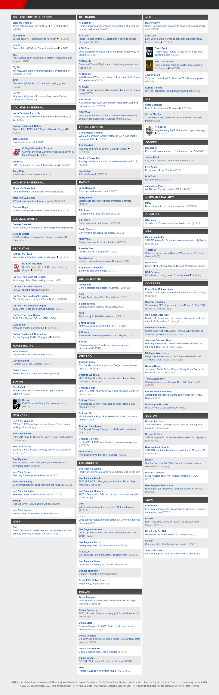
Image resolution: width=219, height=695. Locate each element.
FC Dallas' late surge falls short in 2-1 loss (101, 661)
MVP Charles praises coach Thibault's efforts (36, 210)
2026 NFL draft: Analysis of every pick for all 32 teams (41, 449)
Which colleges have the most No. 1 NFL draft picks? (40, 26)
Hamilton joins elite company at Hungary (100, 261)
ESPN (12, 4)
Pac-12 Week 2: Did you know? (161, 407)
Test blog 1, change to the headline (31, 475)
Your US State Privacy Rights (92, 686)
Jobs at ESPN (200, 682)
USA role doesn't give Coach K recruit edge (35, 165)
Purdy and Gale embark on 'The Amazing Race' (170, 151)
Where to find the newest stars (28, 328)
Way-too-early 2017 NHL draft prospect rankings (180, 130)
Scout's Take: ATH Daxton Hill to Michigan (34, 39)
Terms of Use (56, 686)
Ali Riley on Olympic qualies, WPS (163, 189)
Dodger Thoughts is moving (93, 574)
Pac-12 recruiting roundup (26, 289)
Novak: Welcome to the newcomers (31, 373)
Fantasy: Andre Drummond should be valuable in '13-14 (108, 161)
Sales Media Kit (69, 682)
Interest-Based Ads (88, 682)
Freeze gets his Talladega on (94, 251)
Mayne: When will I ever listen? (29, 354)
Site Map (187, 682)
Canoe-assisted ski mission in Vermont (99, 288)
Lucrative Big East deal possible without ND (168, 553)
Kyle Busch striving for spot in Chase (98, 454)
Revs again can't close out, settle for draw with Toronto (173, 488)
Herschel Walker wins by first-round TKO (100, 670)
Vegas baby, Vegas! (89, 583)
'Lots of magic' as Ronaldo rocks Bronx (33, 513)
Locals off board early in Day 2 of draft (99, 564)
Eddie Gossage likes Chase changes (98, 651)
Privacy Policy (70, 686)
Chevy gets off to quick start (93, 191)
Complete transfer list (24, 142)
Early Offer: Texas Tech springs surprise (33, 309)
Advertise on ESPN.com (49, 682)
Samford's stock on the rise (93, 270)
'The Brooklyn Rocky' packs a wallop (32, 504)
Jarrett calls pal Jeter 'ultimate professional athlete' (105, 201)
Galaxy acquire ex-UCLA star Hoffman (99, 545)
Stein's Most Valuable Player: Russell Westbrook (170, 266)
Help (26, 682)
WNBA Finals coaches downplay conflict (34, 201)
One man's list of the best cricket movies (166, 544)
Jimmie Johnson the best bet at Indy (98, 242)
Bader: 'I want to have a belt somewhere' (166, 206)
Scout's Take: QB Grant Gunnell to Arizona (35, 48)
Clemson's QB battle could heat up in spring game (39, 83)
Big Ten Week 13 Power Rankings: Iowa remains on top (108, 442)
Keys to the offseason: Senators (162, 108)
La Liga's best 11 (154, 179)
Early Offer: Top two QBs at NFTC (30, 318)
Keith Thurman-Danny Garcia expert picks (44, 403)
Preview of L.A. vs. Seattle (159, 170)
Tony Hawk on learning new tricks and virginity (103, 335)
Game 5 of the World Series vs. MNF (164, 534)
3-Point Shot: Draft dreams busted (30, 174)
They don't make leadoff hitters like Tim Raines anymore (174, 78)
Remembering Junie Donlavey (94, 213)
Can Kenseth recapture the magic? (97, 232)
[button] (214, 4)
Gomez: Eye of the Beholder (27, 364)
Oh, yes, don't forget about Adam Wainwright (168, 91)
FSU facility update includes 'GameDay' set (35, 299)
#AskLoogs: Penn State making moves (33, 280)
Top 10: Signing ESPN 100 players (31, 337)
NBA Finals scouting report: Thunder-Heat (167, 275)
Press (33, 682)
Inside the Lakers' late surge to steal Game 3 (102, 472)
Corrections (163, 682)
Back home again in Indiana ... (95, 223)
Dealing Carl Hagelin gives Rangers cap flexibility (38, 484)
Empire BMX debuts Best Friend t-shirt (99, 297)
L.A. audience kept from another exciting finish (103, 555)
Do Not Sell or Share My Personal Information (120, 682)
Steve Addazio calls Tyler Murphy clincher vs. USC (171, 475)
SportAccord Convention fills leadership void (168, 223)
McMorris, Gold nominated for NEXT (98, 326)
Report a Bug (150, 682)
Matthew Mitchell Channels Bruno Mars (33, 191)
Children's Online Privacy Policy (123, 686)
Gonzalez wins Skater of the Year (96, 307)
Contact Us (176, 682)
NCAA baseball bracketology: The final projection (38, 227)
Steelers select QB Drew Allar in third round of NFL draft (174, 292)
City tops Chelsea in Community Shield (165, 160)
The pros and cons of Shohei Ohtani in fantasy (103, 148)
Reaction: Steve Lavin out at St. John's (33, 494)
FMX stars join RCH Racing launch (97, 316)
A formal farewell (87, 174)
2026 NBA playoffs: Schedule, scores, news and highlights (43, 437)
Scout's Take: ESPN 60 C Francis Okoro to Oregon (39, 129)
